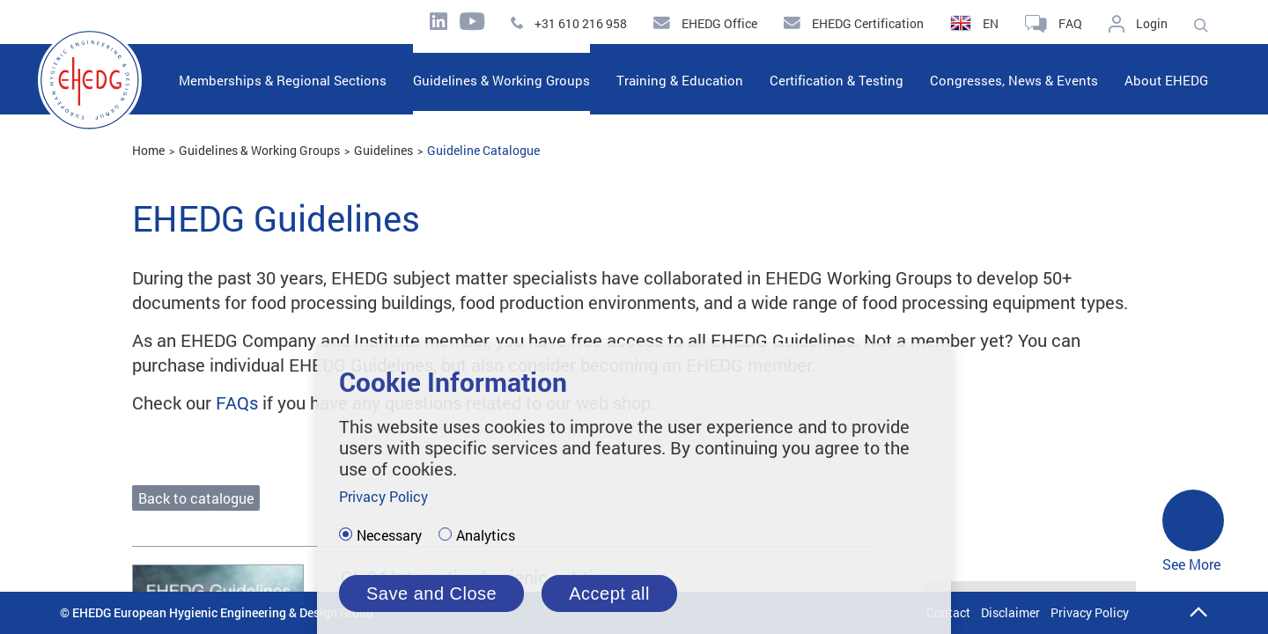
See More (1193, 531)
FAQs (237, 402)
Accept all (609, 593)
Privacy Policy (1090, 612)
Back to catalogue (196, 498)
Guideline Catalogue (483, 150)
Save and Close (431, 593)
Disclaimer (1010, 612)
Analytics (485, 535)
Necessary (389, 535)
